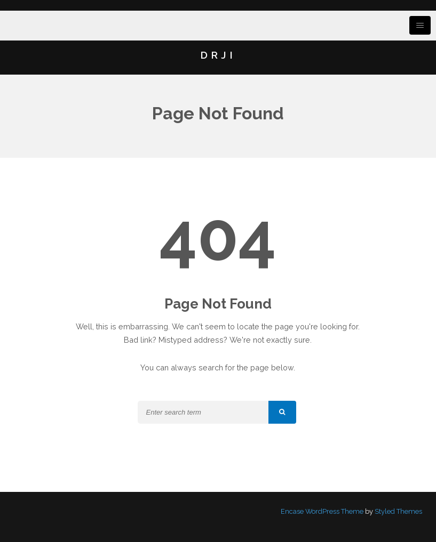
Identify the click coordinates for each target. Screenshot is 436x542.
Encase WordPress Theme (322, 511)
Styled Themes (398, 511)
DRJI (218, 55)
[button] (282, 412)
